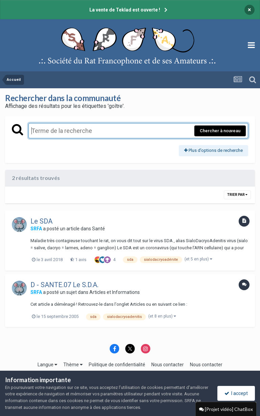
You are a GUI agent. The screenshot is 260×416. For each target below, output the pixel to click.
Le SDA (41, 221)
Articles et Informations (114, 292)
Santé (98, 228)
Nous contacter (167, 364)
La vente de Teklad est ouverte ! (124, 10)
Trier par (237, 195)
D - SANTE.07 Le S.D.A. (64, 285)
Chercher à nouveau (220, 130)
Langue (47, 364)
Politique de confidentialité (117, 364)
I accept (236, 393)
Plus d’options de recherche (213, 150)
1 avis (78, 259)
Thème (73, 364)
